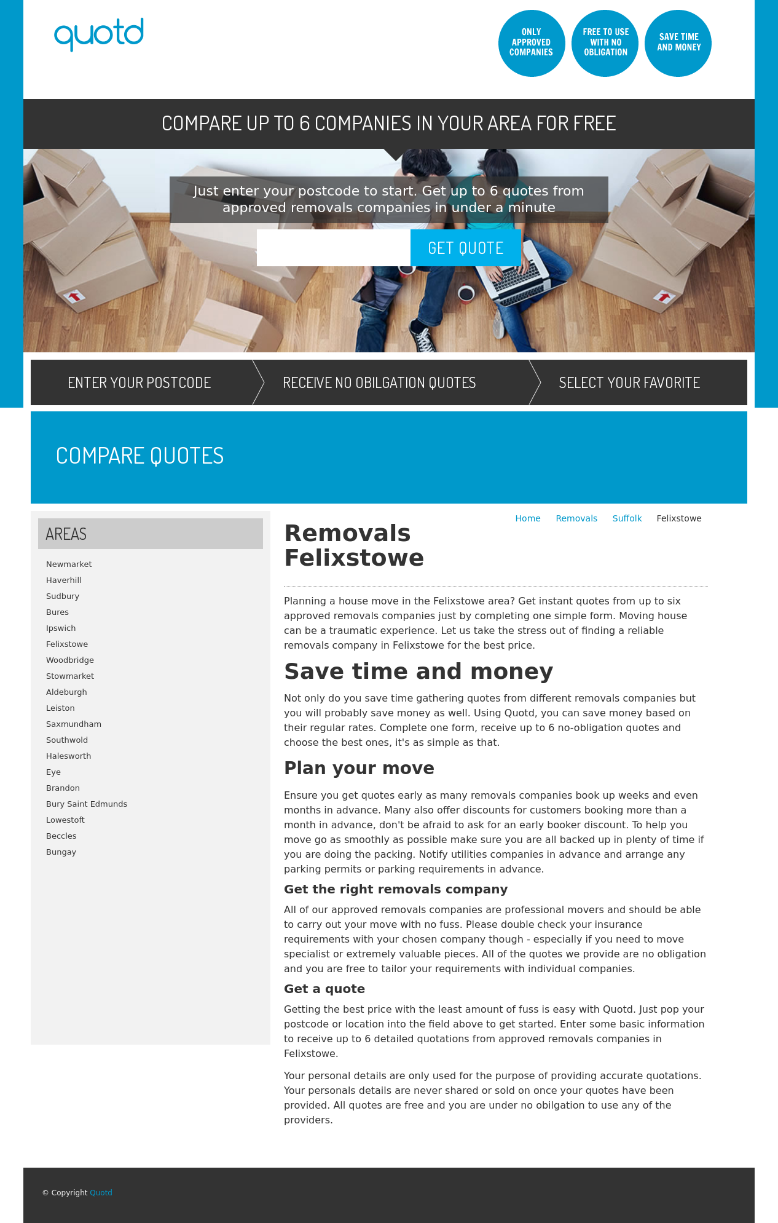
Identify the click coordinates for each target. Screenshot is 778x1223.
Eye (53, 772)
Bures (57, 612)
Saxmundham (73, 724)
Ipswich (61, 628)
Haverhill (64, 580)
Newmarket (69, 564)
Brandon (63, 788)
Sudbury (62, 596)
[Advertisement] (150, 946)
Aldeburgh (66, 692)
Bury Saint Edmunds (86, 804)
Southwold (67, 740)
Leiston (60, 708)
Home (530, 518)
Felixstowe (67, 644)
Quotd (101, 1193)
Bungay (61, 852)
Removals (578, 518)
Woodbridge (70, 660)
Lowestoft (65, 820)
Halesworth (68, 756)
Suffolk (627, 518)
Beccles (61, 836)
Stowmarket (70, 676)
